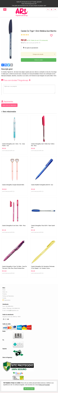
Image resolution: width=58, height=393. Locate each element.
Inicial (3, 290)
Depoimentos (6, 300)
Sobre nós (4, 292)
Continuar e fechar (29, 388)
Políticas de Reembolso (8, 296)
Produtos (4, 294)
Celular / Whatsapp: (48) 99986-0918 (11, 308)
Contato (4, 298)
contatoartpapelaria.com (12, 310)
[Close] (54, 54)
